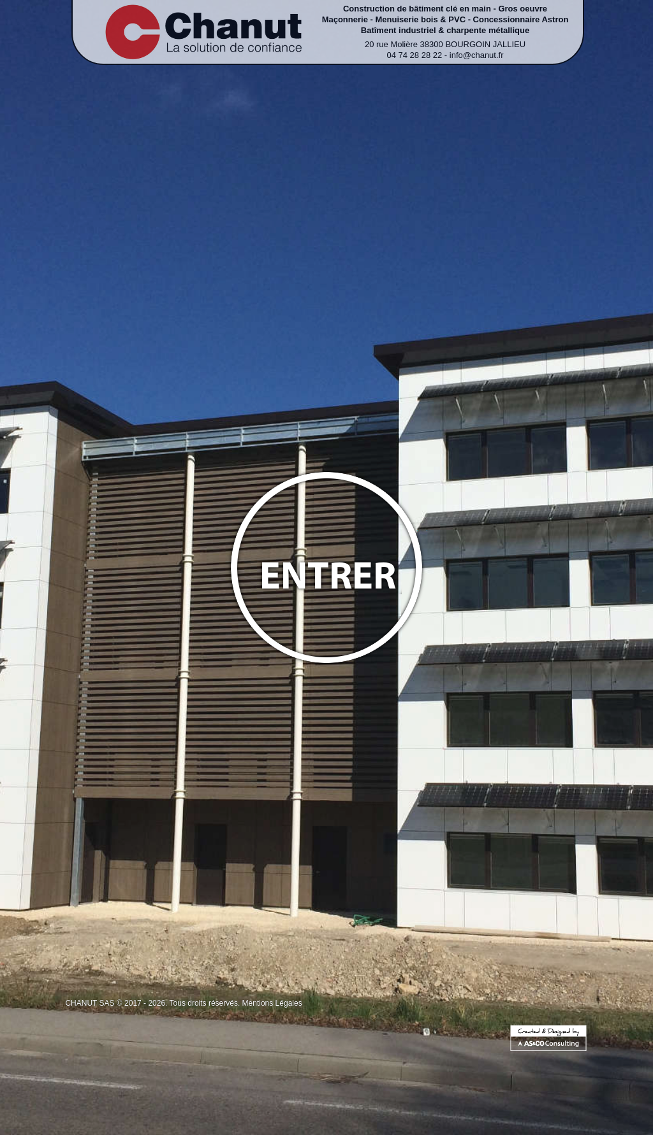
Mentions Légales (272, 1003)
